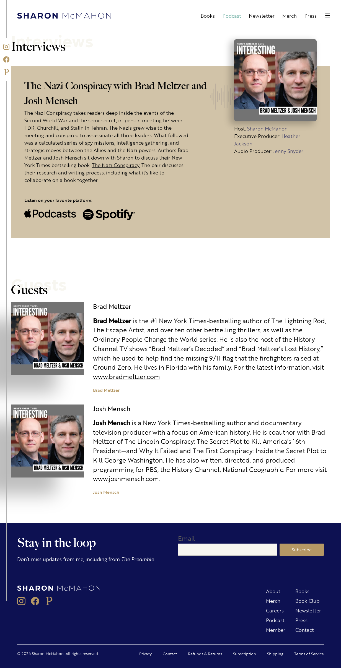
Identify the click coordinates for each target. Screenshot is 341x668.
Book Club (307, 600)
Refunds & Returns (205, 653)
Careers (275, 610)
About (273, 591)
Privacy (145, 653)
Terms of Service (309, 653)
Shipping (275, 653)
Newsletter (262, 15)
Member (275, 629)
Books (208, 15)
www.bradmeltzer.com (126, 376)
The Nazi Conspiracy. (116, 164)
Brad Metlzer (106, 390)
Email (186, 538)
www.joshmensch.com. (126, 478)
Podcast (232, 15)
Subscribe (302, 549)
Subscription (244, 653)
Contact (304, 629)
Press (310, 15)
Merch (289, 15)
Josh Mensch (106, 492)
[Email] (227, 550)
